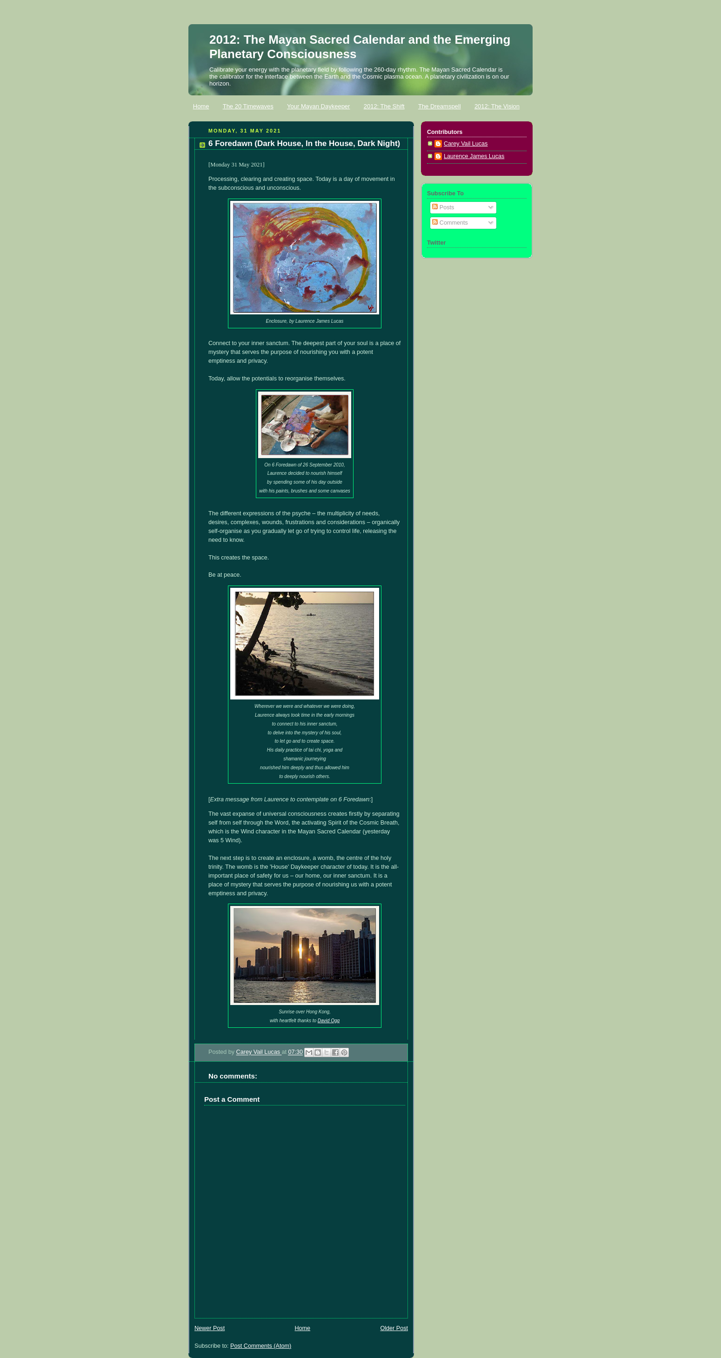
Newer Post (209, 1328)
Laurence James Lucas (474, 156)
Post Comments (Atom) (260, 1346)
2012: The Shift (384, 106)
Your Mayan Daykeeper (318, 106)
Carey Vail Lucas (259, 1052)
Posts (443, 207)
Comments (449, 223)
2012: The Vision (497, 106)
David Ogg (329, 1020)
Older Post (394, 1328)
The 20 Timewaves (248, 106)
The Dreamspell (439, 106)
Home (201, 106)
